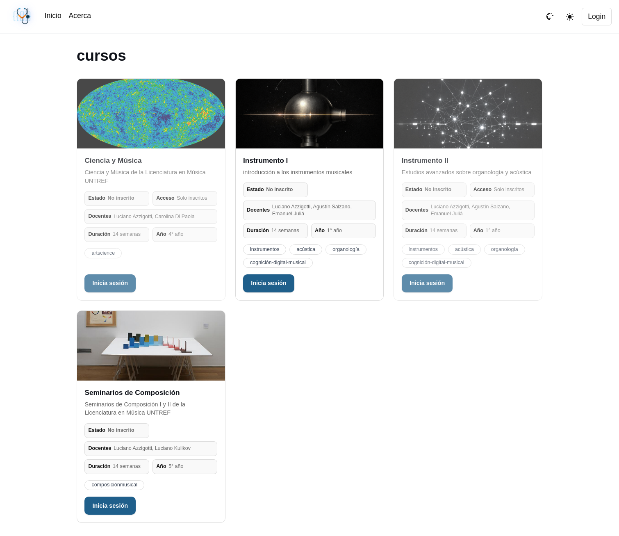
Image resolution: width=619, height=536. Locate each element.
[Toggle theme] (570, 17)
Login (596, 16)
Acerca (79, 15)
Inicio (53, 15)
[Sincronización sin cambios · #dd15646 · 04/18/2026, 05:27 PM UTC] (22, 16)
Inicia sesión (110, 283)
